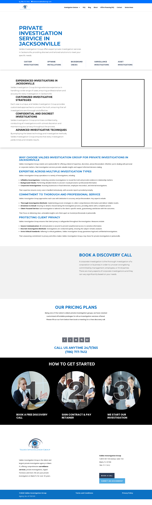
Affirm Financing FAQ (107, 7)
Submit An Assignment (112, 481)
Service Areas (129, 7)
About (96, 7)
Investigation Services (71, 7)
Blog (89, 7)
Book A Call (107, 476)
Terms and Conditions (84, 493)
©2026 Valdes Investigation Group (32, 493)
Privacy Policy (127, 493)
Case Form (63, 433)
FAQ (84, 7)
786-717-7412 (104, 465)
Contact (119, 7)
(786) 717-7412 (76, 352)
